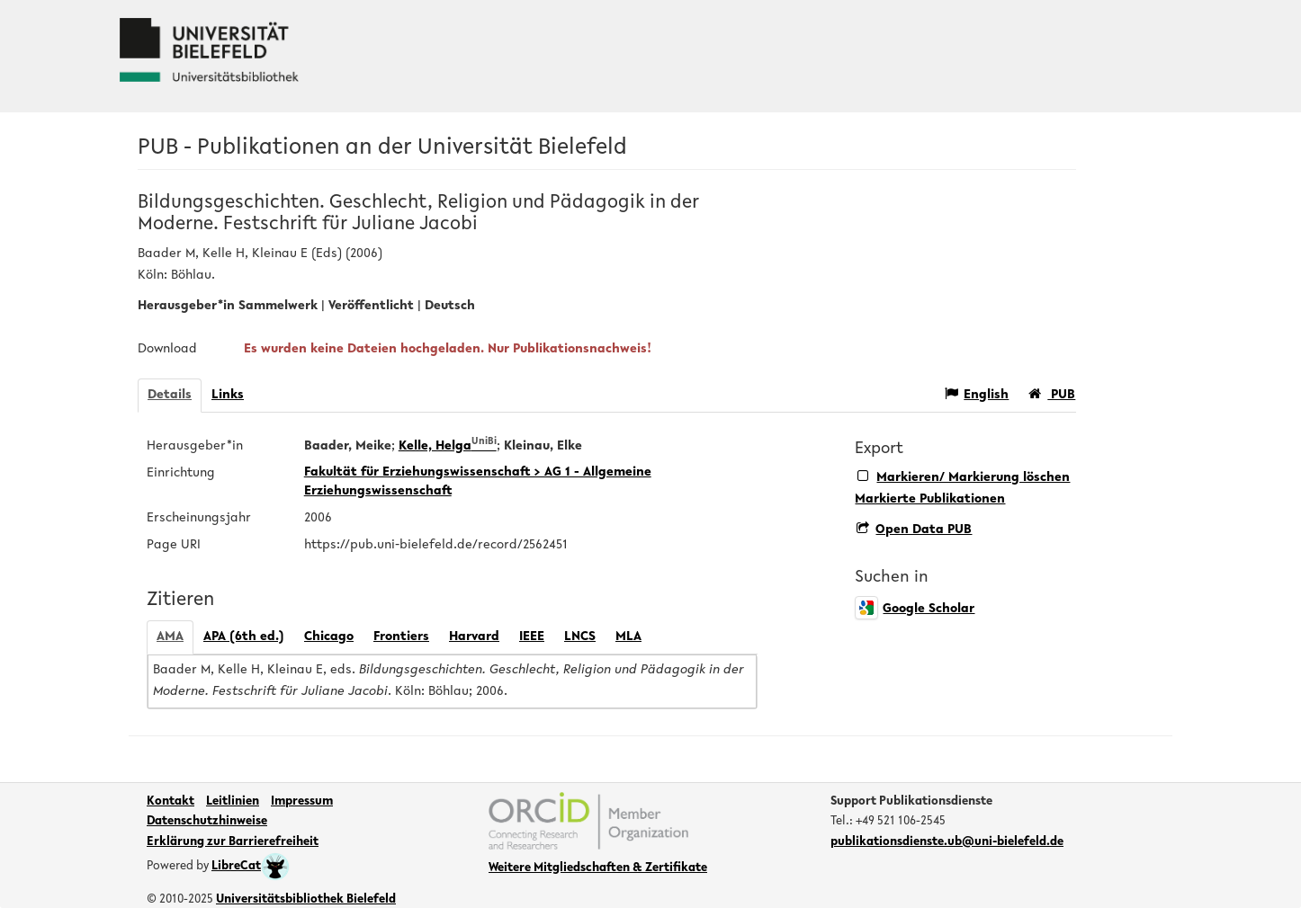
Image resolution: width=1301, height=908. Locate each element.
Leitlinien (232, 802)
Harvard (474, 637)
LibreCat (250, 866)
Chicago (329, 637)
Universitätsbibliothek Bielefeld (306, 900)
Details (170, 395)
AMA (170, 637)
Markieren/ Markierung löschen (963, 477)
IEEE (531, 637)
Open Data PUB (914, 530)
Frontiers (401, 637)
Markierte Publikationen (930, 499)
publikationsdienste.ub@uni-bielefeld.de (946, 842)
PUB (1051, 394)
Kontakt (170, 802)
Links (227, 395)
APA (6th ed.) (243, 637)
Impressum (302, 802)
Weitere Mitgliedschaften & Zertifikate (598, 868)
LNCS (580, 637)
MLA (628, 637)
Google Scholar (914, 609)
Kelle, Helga (448, 446)
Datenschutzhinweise (207, 821)
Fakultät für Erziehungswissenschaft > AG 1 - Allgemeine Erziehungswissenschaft (477, 482)
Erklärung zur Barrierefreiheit (233, 842)
